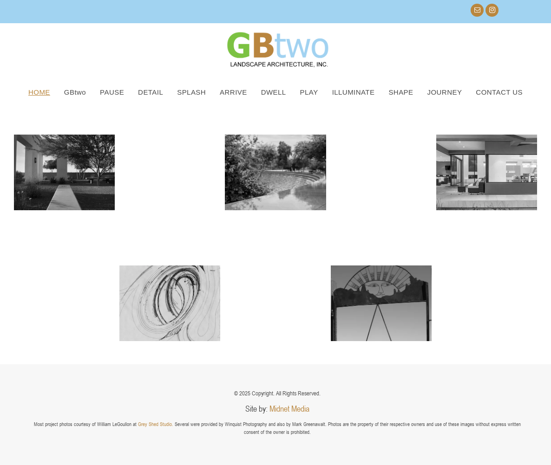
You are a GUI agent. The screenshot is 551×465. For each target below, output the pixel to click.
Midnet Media (289, 408)
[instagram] (492, 11)
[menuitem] (39, 92)
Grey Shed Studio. (155, 423)
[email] (477, 11)
